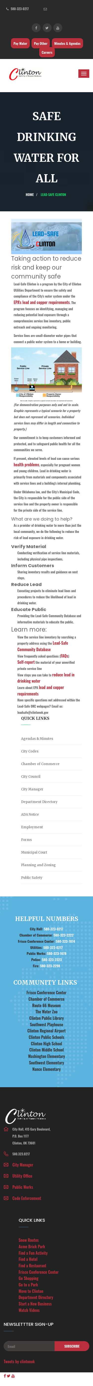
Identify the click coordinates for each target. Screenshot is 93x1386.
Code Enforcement (26, 1198)
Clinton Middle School (46, 1050)
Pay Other (41, 43)
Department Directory (39, 802)
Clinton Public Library (46, 1018)
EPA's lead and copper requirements (42, 302)
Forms (26, 840)
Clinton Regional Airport (46, 1031)
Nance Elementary (46, 1069)
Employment (32, 827)
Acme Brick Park (32, 1246)
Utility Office (22, 1176)
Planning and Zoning (38, 865)
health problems (26, 465)
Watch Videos (29, 1310)
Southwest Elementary (46, 1063)
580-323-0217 (20, 8)
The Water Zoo (46, 1012)
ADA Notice (30, 814)
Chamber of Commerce (40, 764)
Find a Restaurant (32, 1266)
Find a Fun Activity (33, 1253)
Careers (47, 52)
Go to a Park (28, 1285)
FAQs (64, 656)
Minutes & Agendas (67, 43)
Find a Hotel (28, 1259)
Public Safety (31, 878)
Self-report (26, 662)
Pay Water (20, 43)
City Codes (29, 751)
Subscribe (71, 1346)
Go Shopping (28, 1278)
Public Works (22, 1187)
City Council (30, 777)
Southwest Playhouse (46, 1024)
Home (30, 194)
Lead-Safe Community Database (42, 646)
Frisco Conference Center (47, 993)
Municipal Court (34, 852)
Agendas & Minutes (37, 739)
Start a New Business (35, 1304)
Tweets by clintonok (19, 1361)
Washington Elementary (46, 1056)
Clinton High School (46, 1044)
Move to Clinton (31, 1291)
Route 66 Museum (46, 1005)
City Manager (32, 789)
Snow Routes (29, 1240)
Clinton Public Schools (46, 1037)
